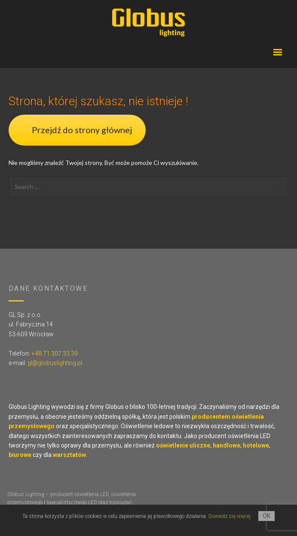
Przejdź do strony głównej (82, 130)
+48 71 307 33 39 (54, 353)
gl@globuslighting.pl (55, 362)
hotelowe (256, 445)
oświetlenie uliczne (183, 445)
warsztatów (69, 454)
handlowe (226, 445)
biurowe (20, 454)
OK (266, 515)
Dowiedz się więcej (229, 516)
